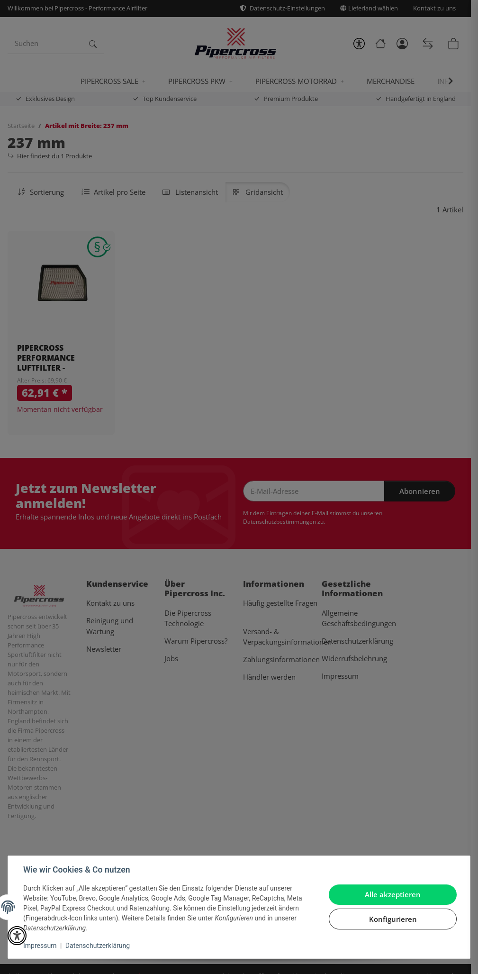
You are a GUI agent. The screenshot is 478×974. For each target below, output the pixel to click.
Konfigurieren (393, 919)
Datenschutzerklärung (97, 945)
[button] (17, 935)
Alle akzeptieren (393, 894)
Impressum (39, 945)
